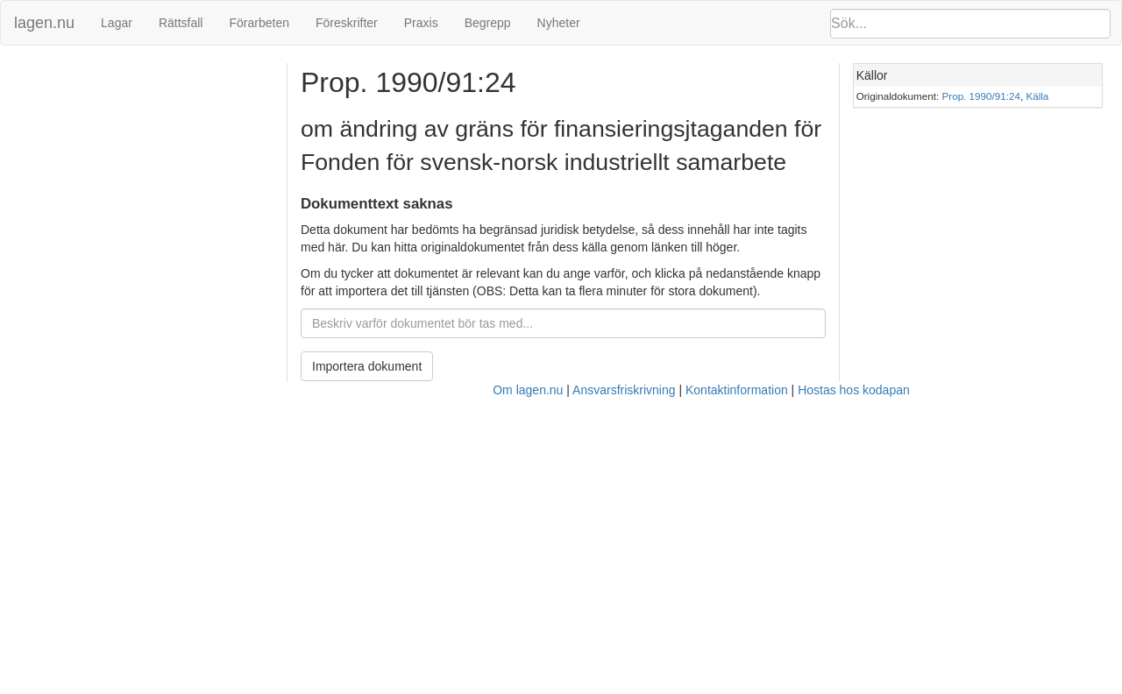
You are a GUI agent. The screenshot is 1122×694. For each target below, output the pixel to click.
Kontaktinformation (736, 390)
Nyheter (558, 23)
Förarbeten (258, 23)
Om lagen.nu (528, 390)
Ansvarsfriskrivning (623, 390)
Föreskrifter (347, 23)
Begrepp (488, 23)
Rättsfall (181, 23)
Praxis (421, 23)
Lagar (116, 23)
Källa (1037, 96)
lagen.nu (44, 23)
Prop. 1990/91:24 (981, 96)
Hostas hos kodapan (854, 390)
